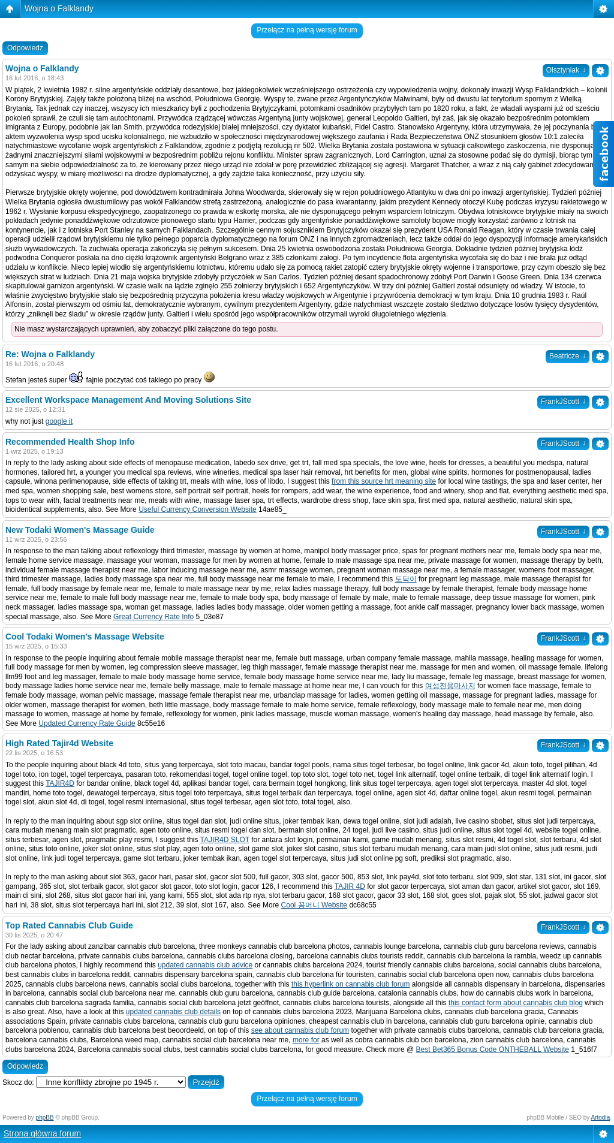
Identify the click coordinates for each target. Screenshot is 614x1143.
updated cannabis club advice (205, 965)
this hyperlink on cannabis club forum (350, 984)
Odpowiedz (25, 48)
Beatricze (567, 356)
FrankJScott (563, 401)
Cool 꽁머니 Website (314, 905)
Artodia (600, 1117)
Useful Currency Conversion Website (198, 509)
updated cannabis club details (173, 1012)
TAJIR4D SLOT (224, 840)
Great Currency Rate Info (153, 617)
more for (306, 1040)
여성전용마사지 (450, 685)
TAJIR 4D (350, 886)
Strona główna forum (42, 1133)
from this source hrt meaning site (384, 481)
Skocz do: (18, 1082)
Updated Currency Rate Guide (86, 723)
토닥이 (406, 579)
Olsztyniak (566, 70)
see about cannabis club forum (300, 1030)
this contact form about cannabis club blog (516, 1003)
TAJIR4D (60, 783)
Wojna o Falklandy (59, 8)
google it (59, 421)
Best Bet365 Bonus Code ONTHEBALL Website (492, 1049)
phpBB (45, 1117)
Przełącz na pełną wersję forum (307, 30)
